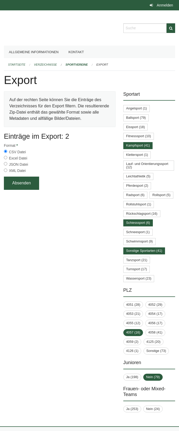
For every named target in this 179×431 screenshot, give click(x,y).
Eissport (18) (135, 127)
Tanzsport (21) (136, 260)
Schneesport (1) (138, 232)
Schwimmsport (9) (139, 241)
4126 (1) (132, 351)
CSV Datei (17, 152)
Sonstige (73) (156, 351)
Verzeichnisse (45, 64)
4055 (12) (133, 323)
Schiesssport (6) (138, 223)
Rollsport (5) (161, 195)
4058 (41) (155, 332)
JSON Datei (18, 164)
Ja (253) (132, 409)
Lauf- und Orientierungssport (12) (147, 165)
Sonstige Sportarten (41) (144, 251)
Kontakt (76, 52)
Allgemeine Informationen (34, 52)
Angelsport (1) (136, 108)
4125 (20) (153, 342)
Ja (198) (132, 377)
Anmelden (165, 5)
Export (102, 64)
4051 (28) (133, 305)
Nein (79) (153, 377)
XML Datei (17, 171)
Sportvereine (77, 64)
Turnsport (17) (136, 269)
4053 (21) (133, 314)
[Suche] (171, 28)
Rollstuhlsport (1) (138, 204)
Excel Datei (18, 158)
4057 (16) (133, 332)
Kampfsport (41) (138, 145)
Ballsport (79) (136, 118)
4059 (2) (132, 342)
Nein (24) (153, 409)
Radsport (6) (135, 195)
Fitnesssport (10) (138, 136)
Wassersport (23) (139, 278)
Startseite (16, 64)
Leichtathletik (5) (138, 176)
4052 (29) (155, 305)
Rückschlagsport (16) (141, 214)
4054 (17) (155, 314)
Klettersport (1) (137, 155)
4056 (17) (155, 323)
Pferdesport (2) (137, 185)
